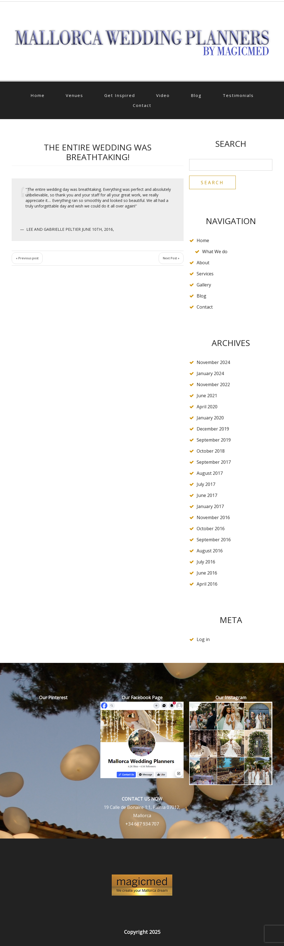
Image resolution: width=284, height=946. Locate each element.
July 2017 (206, 484)
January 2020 (210, 418)
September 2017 (214, 462)
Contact (142, 105)
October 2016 (211, 528)
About (203, 263)
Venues (74, 95)
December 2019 (213, 429)
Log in (203, 639)
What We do (214, 251)
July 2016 (206, 562)
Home (38, 95)
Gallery (204, 285)
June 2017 (207, 495)
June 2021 (207, 396)
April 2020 (207, 407)
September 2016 (214, 540)
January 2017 (210, 506)
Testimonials (238, 95)
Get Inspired (119, 95)
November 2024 (213, 362)
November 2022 (213, 384)
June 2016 (207, 573)
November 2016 (213, 517)
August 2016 (210, 551)
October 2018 (211, 451)
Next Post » (171, 258)
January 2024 (210, 373)
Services (205, 274)
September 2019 (214, 440)
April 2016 (207, 584)
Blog (196, 95)
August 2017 (210, 473)
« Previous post (27, 258)
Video (163, 95)
